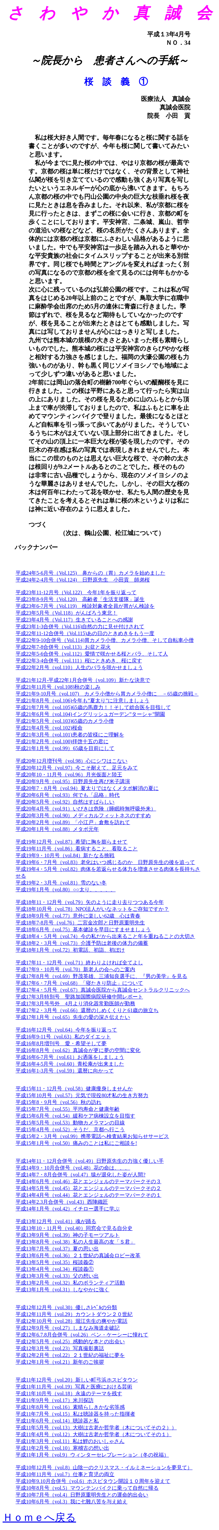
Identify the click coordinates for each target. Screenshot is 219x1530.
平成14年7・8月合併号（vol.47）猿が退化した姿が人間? (81, 1174)
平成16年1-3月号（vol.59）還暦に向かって (65, 1070)
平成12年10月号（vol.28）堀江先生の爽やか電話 (71, 1321)
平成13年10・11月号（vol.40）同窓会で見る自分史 (74, 1228)
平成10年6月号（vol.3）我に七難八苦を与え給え (71, 1501)
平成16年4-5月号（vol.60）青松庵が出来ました (70, 1064)
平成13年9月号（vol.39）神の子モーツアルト (68, 1235)
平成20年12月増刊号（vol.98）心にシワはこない (71, 761)
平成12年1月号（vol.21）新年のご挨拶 (60, 1362)
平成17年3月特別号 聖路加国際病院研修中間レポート (79, 996)
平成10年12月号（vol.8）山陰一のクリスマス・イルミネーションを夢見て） (104, 1467)
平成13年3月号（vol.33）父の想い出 (57, 1276)
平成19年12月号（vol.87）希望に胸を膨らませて (71, 842)
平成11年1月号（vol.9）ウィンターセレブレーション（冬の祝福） (92, 1455)
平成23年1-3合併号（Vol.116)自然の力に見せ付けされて (80, 626)
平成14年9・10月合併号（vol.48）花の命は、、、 (73, 1168)
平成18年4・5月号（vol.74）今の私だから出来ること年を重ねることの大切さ (105, 936)
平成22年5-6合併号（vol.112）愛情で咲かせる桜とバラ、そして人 (92, 654)
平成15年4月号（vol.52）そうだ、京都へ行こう (70, 1129)
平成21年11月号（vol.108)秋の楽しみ (58, 687)
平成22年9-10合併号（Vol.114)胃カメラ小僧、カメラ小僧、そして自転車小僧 (105, 640)
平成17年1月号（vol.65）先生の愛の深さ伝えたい (73, 1017)
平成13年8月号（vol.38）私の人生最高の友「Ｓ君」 (75, 1242)
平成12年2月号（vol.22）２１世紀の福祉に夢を (70, 1355)
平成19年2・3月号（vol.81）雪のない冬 (61, 882)
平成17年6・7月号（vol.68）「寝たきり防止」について (79, 983)
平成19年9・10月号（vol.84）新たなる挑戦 (65, 855)
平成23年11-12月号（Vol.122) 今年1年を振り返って (76, 592)
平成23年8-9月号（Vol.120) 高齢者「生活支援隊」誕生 (80, 599)
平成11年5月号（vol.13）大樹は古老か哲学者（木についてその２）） (96, 1427)
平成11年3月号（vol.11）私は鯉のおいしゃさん (70, 1441)
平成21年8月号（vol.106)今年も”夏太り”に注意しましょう (82, 700)
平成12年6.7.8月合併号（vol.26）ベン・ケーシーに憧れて (82, 1334)
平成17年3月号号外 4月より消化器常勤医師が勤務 (75, 1003)
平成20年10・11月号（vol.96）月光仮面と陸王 (69, 774)
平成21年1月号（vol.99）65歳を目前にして (65, 748)
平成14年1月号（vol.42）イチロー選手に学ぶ (68, 1208)
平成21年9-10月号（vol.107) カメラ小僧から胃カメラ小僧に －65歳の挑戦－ (107, 693)
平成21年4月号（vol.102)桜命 (49, 728)
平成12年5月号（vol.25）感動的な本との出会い (70, 1341)
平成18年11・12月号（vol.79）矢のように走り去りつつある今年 (90, 902)
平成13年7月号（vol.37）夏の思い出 (57, 1248)
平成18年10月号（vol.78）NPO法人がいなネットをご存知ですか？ (92, 909)
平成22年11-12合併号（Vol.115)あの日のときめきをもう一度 (85, 633)
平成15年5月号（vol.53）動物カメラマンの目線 (70, 1122)
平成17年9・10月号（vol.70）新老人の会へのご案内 (75, 969)
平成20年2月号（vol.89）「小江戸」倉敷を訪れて (73, 822)
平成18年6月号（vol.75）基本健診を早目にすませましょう (83, 929)
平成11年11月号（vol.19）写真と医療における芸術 (74, 1386)
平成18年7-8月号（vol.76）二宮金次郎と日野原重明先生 (80, 922)
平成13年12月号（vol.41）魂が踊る (56, 1221)
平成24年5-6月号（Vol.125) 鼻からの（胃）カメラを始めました (90, 573)
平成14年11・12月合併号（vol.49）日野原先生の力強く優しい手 (90, 1161)
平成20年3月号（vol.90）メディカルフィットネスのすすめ (83, 815)
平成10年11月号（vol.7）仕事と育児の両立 (65, 1474)
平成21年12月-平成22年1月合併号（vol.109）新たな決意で (83, 680)
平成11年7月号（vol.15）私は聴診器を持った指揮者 (75, 1414)
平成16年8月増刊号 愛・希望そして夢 (61, 1043)
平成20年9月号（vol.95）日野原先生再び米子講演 (73, 781)
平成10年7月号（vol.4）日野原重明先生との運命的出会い (82, 1495)
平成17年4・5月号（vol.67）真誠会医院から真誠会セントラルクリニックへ (103, 990)
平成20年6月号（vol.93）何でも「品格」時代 (68, 795)
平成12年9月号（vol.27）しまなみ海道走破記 (68, 1328)
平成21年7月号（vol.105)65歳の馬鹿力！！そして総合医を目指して (93, 707)
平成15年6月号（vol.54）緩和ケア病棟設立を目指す (75, 1116)
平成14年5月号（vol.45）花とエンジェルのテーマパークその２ (88, 1188)
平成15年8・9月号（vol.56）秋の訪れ (58, 1102)
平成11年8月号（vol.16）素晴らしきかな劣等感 (70, 1407)
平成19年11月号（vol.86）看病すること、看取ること (77, 848)
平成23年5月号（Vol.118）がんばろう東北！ (66, 613)
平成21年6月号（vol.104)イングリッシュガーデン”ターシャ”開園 (90, 714)
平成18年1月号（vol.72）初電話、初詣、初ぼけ (70, 950)
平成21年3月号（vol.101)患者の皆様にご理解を (70, 734)
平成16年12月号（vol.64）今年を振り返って (66, 1030)
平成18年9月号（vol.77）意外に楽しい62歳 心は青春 (78, 916)
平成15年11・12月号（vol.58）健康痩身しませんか (74, 1088)
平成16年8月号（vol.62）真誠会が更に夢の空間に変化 (78, 1050)
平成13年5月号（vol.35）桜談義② (55, 1262)
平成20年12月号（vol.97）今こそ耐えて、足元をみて (77, 768)
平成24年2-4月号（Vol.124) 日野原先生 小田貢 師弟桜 (83, 580)
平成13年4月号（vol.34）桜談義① (55, 1269)
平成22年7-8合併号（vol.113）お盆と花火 (63, 647)
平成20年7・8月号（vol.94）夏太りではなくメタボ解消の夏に (87, 788)
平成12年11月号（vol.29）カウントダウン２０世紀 (74, 1314)
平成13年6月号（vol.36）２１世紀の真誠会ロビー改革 (78, 1255)
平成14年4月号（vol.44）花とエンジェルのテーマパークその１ (88, 1195)
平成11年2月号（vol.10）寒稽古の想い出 (62, 1448)
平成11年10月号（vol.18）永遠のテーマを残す (69, 1393)
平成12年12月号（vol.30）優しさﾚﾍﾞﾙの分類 (66, 1307)
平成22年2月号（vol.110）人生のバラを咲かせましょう (79, 667)
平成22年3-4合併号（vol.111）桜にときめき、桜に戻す (79, 660)
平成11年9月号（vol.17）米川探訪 (55, 1400)
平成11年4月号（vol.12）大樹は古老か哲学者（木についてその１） (94, 1434)
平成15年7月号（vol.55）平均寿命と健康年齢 (68, 1109)
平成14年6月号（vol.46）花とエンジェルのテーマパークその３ (88, 1181)
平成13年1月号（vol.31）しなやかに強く (62, 1289)
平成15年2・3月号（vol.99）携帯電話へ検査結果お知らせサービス (92, 1136)
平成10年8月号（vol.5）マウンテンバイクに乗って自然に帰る (87, 1488)
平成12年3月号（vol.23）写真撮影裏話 (60, 1348)
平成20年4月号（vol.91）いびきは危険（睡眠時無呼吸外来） (86, 808)
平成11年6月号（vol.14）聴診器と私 (57, 1420)
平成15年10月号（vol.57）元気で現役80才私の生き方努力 (82, 1095)
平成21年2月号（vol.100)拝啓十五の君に (62, 741)
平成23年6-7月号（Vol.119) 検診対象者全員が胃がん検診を (85, 606)
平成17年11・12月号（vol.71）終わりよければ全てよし (79, 962)
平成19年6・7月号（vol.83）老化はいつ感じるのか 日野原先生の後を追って (105, 862)
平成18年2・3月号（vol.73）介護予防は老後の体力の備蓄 (82, 943)
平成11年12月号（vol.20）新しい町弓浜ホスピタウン (77, 1380)
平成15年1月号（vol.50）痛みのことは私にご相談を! (76, 1143)
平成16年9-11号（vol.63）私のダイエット (63, 1036)
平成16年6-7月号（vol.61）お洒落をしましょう (70, 1057)
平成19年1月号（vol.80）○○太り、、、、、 (66, 889)
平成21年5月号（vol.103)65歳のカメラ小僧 (65, 721)
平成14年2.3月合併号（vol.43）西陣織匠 (62, 1202)
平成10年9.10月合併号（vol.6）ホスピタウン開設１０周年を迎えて (93, 1481)
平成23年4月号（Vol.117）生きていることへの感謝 (74, 619)
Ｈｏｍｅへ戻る (39, 1517)
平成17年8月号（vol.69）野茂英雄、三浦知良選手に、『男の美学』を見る (101, 976)
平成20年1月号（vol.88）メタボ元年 (57, 829)
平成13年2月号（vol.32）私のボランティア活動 (70, 1282)
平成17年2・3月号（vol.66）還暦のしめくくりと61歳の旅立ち (87, 1010)
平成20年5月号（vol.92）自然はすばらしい (65, 802)
